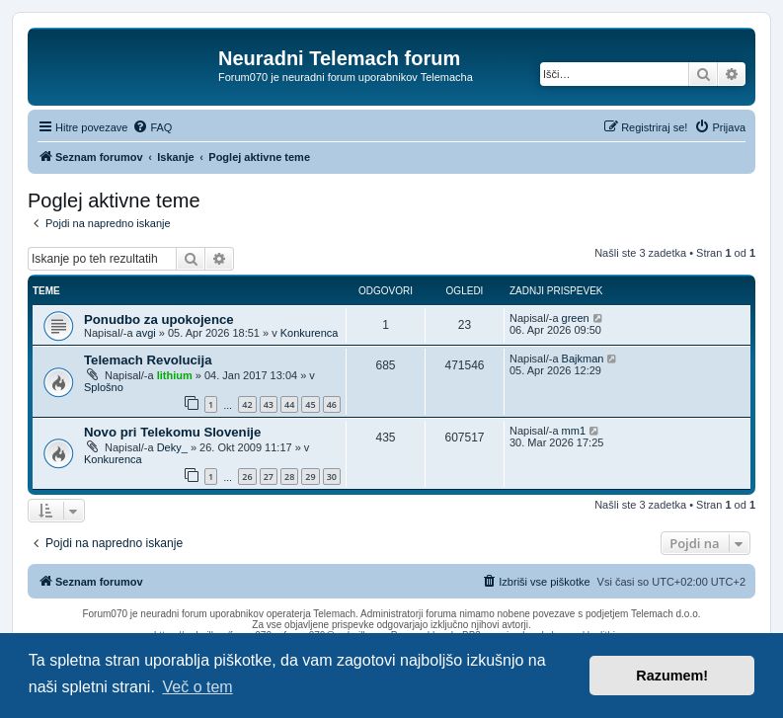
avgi (146, 333)
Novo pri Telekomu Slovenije (172, 432)
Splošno (103, 387)
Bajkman (583, 358)
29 (310, 476)
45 (310, 404)
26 (247, 476)
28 (289, 476)
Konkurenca (309, 333)
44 (289, 404)
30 (332, 476)
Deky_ (172, 447)
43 (269, 404)
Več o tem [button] (198, 686)
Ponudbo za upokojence (159, 319)
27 (269, 476)
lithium (175, 375)
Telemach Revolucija (148, 360)
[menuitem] (152, 127)
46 (332, 404)
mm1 (574, 431)
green (575, 318)
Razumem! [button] (672, 675)
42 (247, 404)
